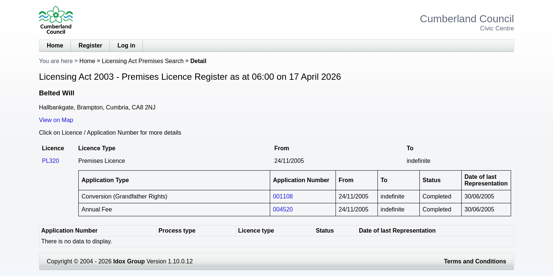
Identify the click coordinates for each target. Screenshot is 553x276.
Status (325, 230)
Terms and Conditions (475, 261)
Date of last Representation (397, 230)
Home (55, 45)
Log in (126, 45)
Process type (177, 230)
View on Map (56, 120)
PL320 (50, 161)
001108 (283, 196)
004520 (283, 209)
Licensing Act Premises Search (143, 61)
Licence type (256, 230)
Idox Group (129, 261)
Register (90, 45)
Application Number (69, 230)
